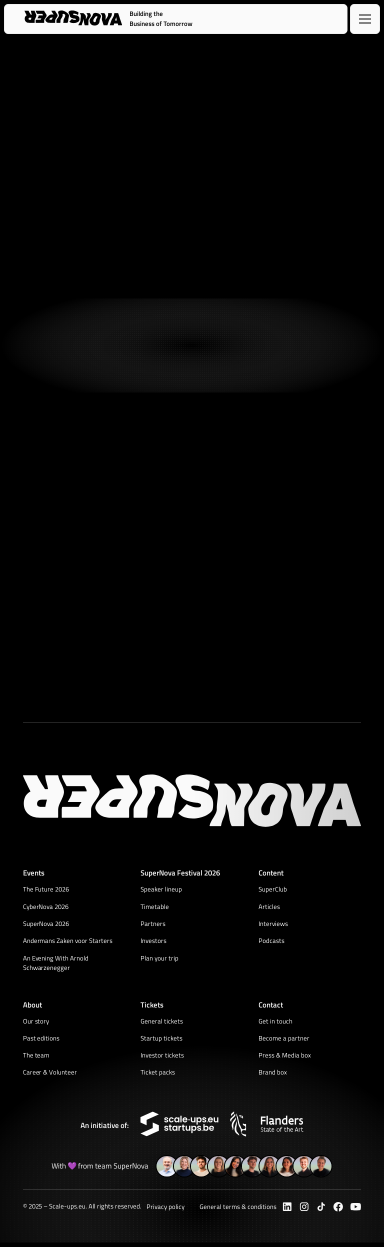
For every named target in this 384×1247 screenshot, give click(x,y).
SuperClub (272, 889)
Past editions (41, 1041)
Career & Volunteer (50, 1076)
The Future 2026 (46, 889)
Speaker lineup (161, 889)
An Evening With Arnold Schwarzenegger (56, 964)
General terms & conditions (238, 1211)
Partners (153, 925)
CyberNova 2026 (46, 907)
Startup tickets (161, 1041)
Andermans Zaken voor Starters (67, 942)
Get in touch (275, 1023)
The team (36, 1059)
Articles (269, 907)
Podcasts (271, 942)
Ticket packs (157, 1076)
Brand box (272, 1076)
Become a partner (284, 1041)
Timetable (154, 907)
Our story (36, 1023)
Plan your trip (159, 959)
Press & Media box (284, 1059)
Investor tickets (162, 1059)
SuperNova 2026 (46, 925)
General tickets (161, 1023)
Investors (153, 942)
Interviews (273, 925)
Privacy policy (165, 1211)
